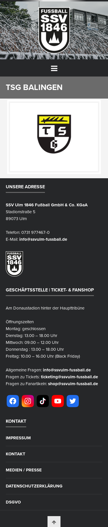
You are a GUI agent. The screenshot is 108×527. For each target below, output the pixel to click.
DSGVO (13, 502)
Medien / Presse (24, 470)
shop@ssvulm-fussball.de (73, 383)
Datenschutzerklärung (34, 486)
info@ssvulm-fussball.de (43, 239)
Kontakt (15, 454)
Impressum (18, 438)
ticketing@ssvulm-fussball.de (69, 376)
